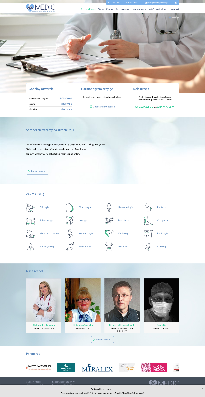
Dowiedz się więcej (136, 393)
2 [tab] (173, 17)
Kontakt (175, 9)
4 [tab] (178, 17)
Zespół (109, 9)
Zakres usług (122, 9)
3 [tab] (175, 17)
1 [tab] (170, 17)
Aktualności (162, 9)
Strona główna (88, 9)
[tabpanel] (102, 46)
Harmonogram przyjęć (142, 9)
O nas (101, 9)
